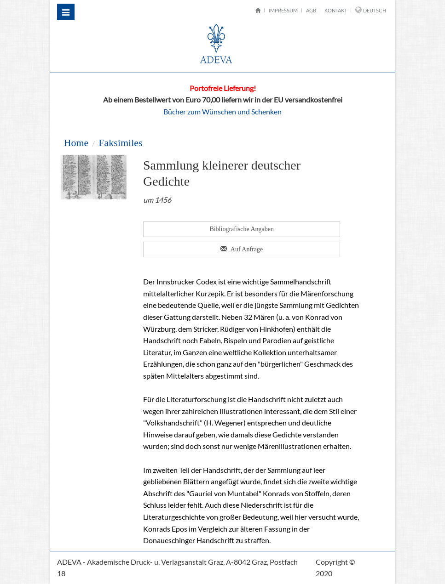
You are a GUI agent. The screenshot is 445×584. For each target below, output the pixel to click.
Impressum (283, 10)
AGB (311, 10)
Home (76, 142)
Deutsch (374, 10)
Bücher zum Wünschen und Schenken (222, 111)
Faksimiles (120, 142)
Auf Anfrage (241, 249)
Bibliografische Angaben (242, 229)
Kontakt (335, 10)
